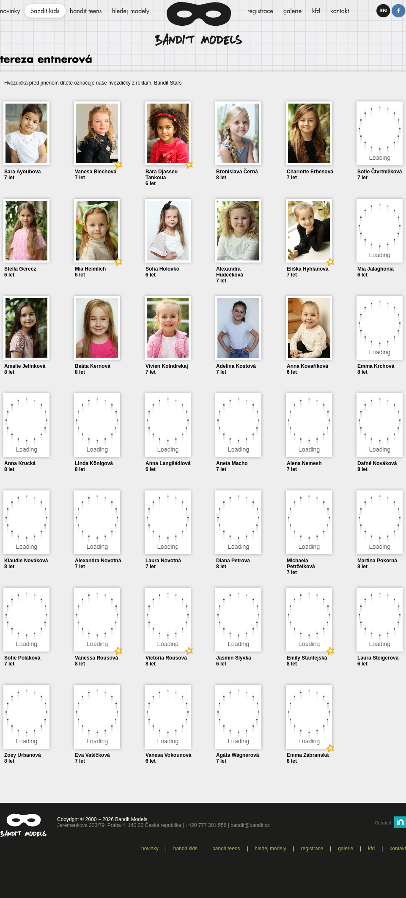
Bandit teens (226, 848)
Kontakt (398, 848)
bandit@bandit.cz (250, 825)
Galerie (345, 848)
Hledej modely (270, 848)
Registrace (312, 848)
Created (383, 822)
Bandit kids (185, 848)
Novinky (150, 848)
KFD (371, 848)
